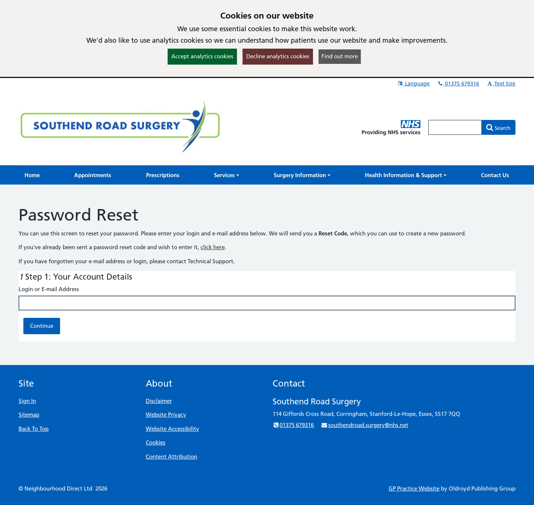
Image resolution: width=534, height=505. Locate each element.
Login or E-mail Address (49, 289)
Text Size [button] (500, 83)
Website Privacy (166, 414)
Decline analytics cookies (277, 56)
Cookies (155, 442)
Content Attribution (171, 456)
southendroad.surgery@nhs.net (364, 425)
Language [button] (413, 83)
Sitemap (29, 414)
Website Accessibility (172, 428)
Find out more (340, 56)
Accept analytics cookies (202, 56)
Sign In (27, 400)
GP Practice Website (414, 488)
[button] (226, 175)
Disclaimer (159, 400)
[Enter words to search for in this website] (455, 127)
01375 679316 (458, 83)
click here (213, 247)
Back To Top (34, 428)
